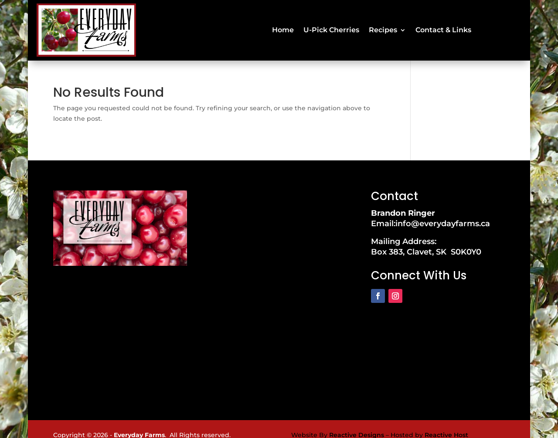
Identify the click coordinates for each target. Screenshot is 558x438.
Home (283, 24)
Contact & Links (443, 24)
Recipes (383, 24)
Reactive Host (446, 422)
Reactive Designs (356, 422)
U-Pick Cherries (331, 24)
